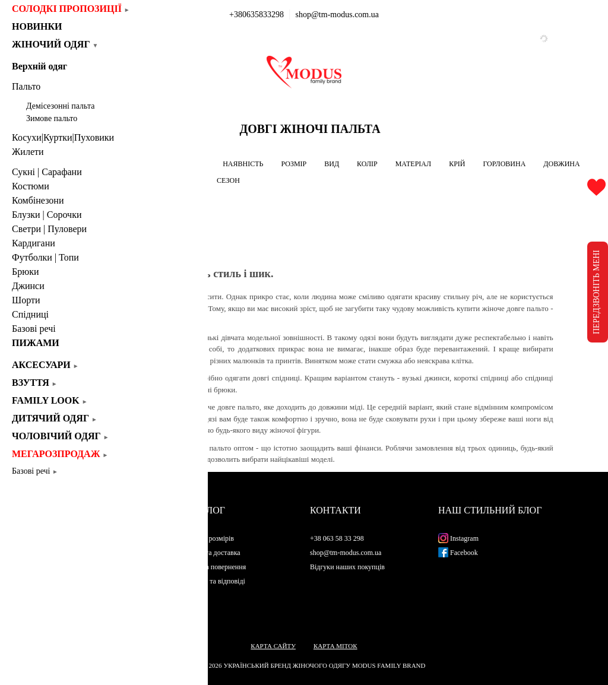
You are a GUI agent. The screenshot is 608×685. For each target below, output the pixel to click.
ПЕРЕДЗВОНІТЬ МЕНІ (596, 292)
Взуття (35, 383)
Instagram (458, 538)
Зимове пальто (51, 118)
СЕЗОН (228, 180)
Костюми (30, 186)
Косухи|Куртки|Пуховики (63, 137)
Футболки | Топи (45, 257)
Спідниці (30, 314)
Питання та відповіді (213, 581)
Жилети (28, 152)
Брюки (25, 272)
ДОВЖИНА (561, 164)
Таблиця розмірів (208, 538)
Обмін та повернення (214, 567)
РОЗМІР (293, 164)
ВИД (331, 164)
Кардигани (33, 243)
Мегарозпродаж (60, 454)
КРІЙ (457, 164)
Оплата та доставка (211, 552)
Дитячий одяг (54, 418)
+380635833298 (256, 14)
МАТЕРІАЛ (413, 164)
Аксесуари (45, 365)
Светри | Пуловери (49, 229)
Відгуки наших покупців (347, 567)
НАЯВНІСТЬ (243, 164)
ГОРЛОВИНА (504, 164)
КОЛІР (367, 164)
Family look (50, 400)
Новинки (41, 26)
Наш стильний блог (490, 510)
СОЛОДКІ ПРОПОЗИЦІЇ (71, 9)
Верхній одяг (39, 66)
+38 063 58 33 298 (337, 538)
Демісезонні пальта (60, 106)
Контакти (335, 510)
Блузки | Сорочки (46, 215)
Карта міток (335, 645)
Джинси (28, 286)
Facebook (458, 552)
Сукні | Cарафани (47, 172)
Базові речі (34, 329)
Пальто (26, 86)
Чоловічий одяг (60, 436)
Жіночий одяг (55, 44)
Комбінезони (38, 200)
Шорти (26, 300)
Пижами (35, 343)
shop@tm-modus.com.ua (337, 14)
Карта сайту (273, 645)
